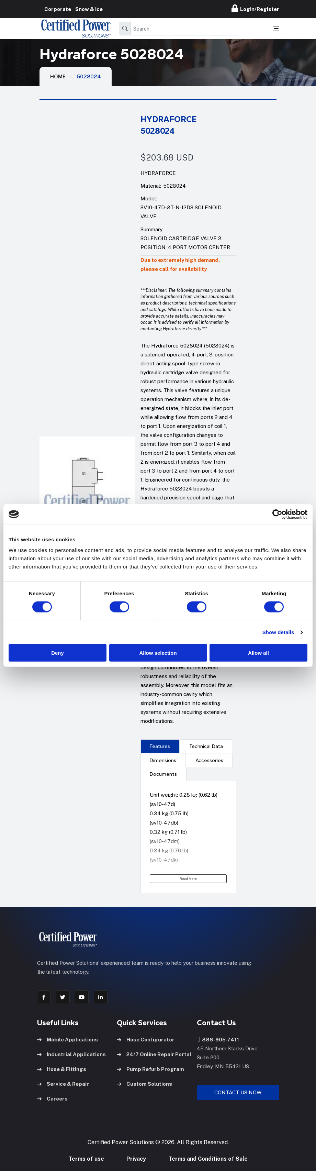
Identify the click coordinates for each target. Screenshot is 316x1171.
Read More (188, 878)
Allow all (258, 653)
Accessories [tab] (209, 760)
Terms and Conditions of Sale (208, 1159)
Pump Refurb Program (150, 1069)
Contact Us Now (237, 1092)
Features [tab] (160, 746)
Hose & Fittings (61, 1069)
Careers (52, 1099)
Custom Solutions (144, 1084)
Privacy (136, 1159)
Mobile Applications (67, 1039)
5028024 (89, 76)
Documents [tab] (163, 774)
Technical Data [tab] (206, 746)
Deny (57, 653)
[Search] (184, 28)
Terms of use (86, 1159)
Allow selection (158, 653)
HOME (58, 76)
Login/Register (255, 8)
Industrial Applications (71, 1054)
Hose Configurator (145, 1039)
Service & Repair (63, 1084)
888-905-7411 (218, 1039)
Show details (278, 632)
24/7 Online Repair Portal (154, 1054)
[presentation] (160, 746)
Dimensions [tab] (163, 760)
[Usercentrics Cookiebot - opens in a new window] (277, 514)
